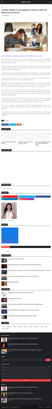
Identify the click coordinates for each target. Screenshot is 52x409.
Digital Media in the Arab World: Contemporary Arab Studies (20, 292)
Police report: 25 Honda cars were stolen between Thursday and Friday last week (24, 264)
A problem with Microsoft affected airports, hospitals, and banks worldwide (23, 310)
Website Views (5, 246)
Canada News (8, 326)
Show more (48, 129)
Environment (20, 326)
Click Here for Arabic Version (7, 188)
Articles (3, 326)
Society (45, 326)
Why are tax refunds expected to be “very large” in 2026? (25, 142)
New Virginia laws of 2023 (13, 282)
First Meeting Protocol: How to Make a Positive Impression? (20, 393)
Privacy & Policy (47, 407)
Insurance (30, 326)
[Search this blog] (23, 360)
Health (25, 326)
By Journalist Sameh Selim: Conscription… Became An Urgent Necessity (23, 338)
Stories (3, 328)
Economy (6, 7)
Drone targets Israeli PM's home (14, 298)
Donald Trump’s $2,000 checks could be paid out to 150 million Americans (23, 344)
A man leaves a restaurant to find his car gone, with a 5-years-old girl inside (23, 276)
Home (2, 7)
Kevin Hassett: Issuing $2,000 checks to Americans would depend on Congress (42, 143)
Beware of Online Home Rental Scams (16, 258)
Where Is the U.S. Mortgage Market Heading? (8, 142)
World (7, 328)
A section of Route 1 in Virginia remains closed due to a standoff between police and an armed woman (29, 270)
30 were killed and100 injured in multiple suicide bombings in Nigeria (22, 315)
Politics (41, 326)
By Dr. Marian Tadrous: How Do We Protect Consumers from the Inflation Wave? (24, 398)
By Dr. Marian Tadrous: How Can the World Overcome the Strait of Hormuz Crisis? (25, 349)
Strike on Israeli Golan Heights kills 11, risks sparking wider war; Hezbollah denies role (25, 304)
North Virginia (36, 326)
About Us (41, 407)
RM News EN (26, 2)
